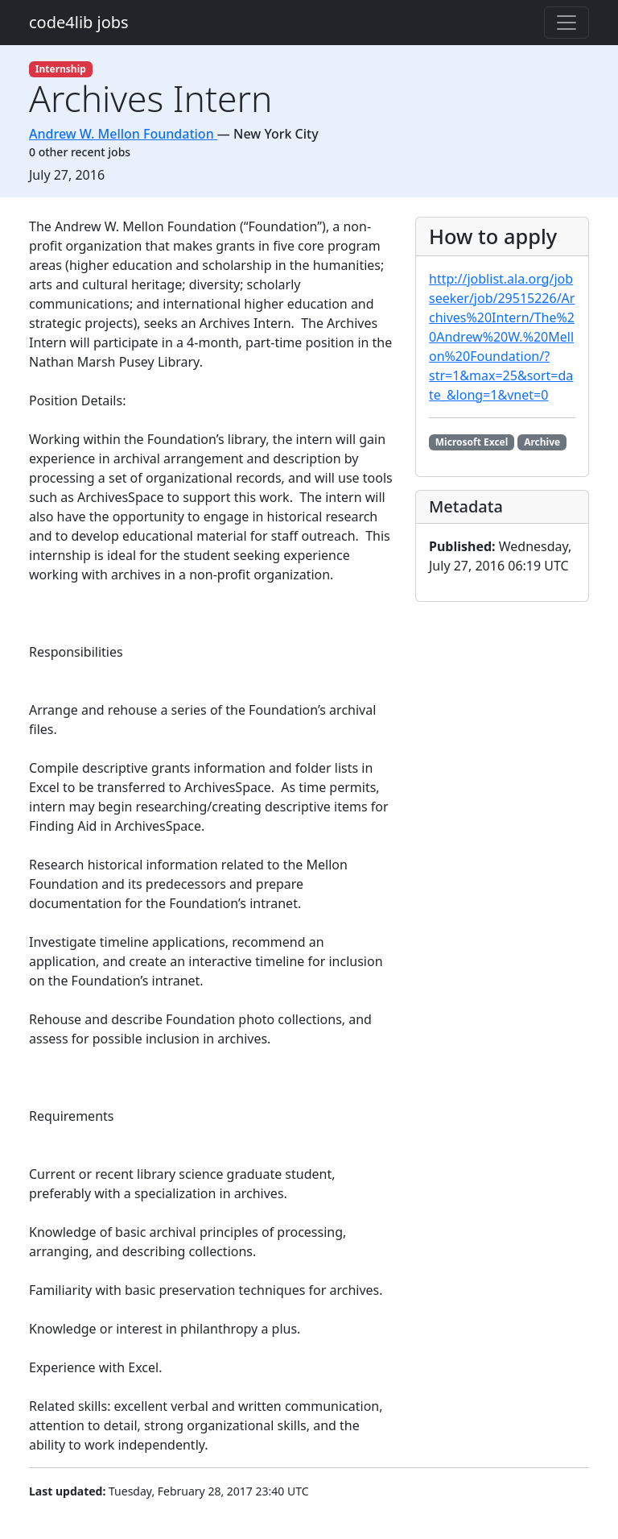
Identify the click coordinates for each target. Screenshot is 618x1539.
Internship (60, 69)
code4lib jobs (79, 22)
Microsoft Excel (472, 442)
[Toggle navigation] (566, 22)
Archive (542, 442)
